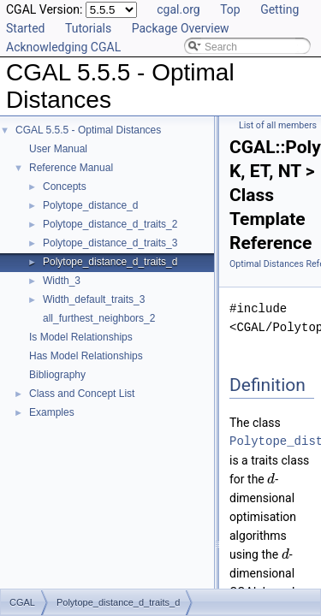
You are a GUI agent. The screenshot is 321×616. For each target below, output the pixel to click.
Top (230, 9)
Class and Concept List (81, 394)
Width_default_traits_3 (94, 299)
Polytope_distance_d (90, 205)
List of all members (278, 125)
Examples (51, 412)
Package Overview (180, 28)
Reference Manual (71, 168)
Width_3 (61, 281)
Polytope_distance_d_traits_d (110, 262)
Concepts (64, 186)
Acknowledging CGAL (63, 47)
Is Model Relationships (81, 337)
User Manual (58, 149)
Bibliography (57, 375)
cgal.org (178, 9)
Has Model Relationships (86, 356)
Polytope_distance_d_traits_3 (110, 243)
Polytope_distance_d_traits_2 (110, 224)
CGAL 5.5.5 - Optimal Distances (88, 130)
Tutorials (88, 28)
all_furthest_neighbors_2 (99, 318)
